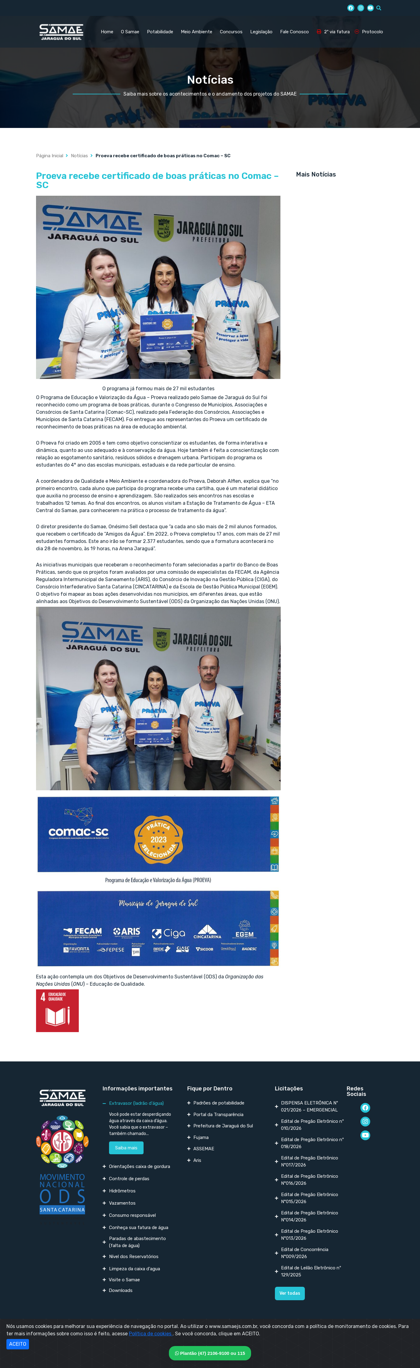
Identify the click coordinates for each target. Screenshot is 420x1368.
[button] (290, 1293)
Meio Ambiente (196, 32)
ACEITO (17, 1344)
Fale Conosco (294, 32)
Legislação (261, 32)
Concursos (231, 32)
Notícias (79, 155)
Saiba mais (126, 1148)
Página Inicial (49, 155)
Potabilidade (160, 32)
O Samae (130, 32)
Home (107, 32)
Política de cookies (151, 1334)
